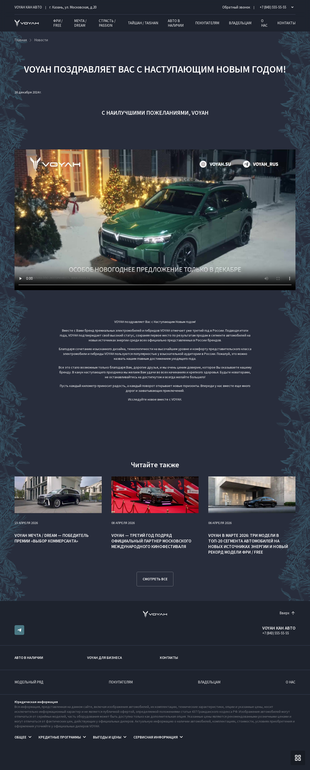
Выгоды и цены (107, 737)
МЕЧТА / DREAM (80, 23)
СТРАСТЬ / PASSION (107, 23)
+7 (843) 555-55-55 (275, 633)
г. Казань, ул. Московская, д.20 (72, 7)
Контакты (286, 23)
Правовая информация (139, 758)
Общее (20, 737)
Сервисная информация (155, 737)
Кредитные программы (60, 737)
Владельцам (240, 23)
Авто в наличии (176, 23)
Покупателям (207, 23)
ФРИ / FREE (57, 23)
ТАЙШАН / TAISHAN (143, 23)
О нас (264, 23)
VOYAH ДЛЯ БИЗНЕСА (104, 657)
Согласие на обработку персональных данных (200, 758)
